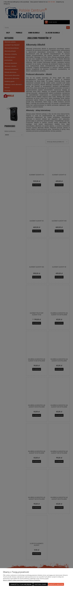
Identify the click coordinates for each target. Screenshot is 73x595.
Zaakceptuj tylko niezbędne (21, 584)
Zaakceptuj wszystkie (56, 584)
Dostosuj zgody (40, 584)
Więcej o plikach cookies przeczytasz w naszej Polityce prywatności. (21, 580)
